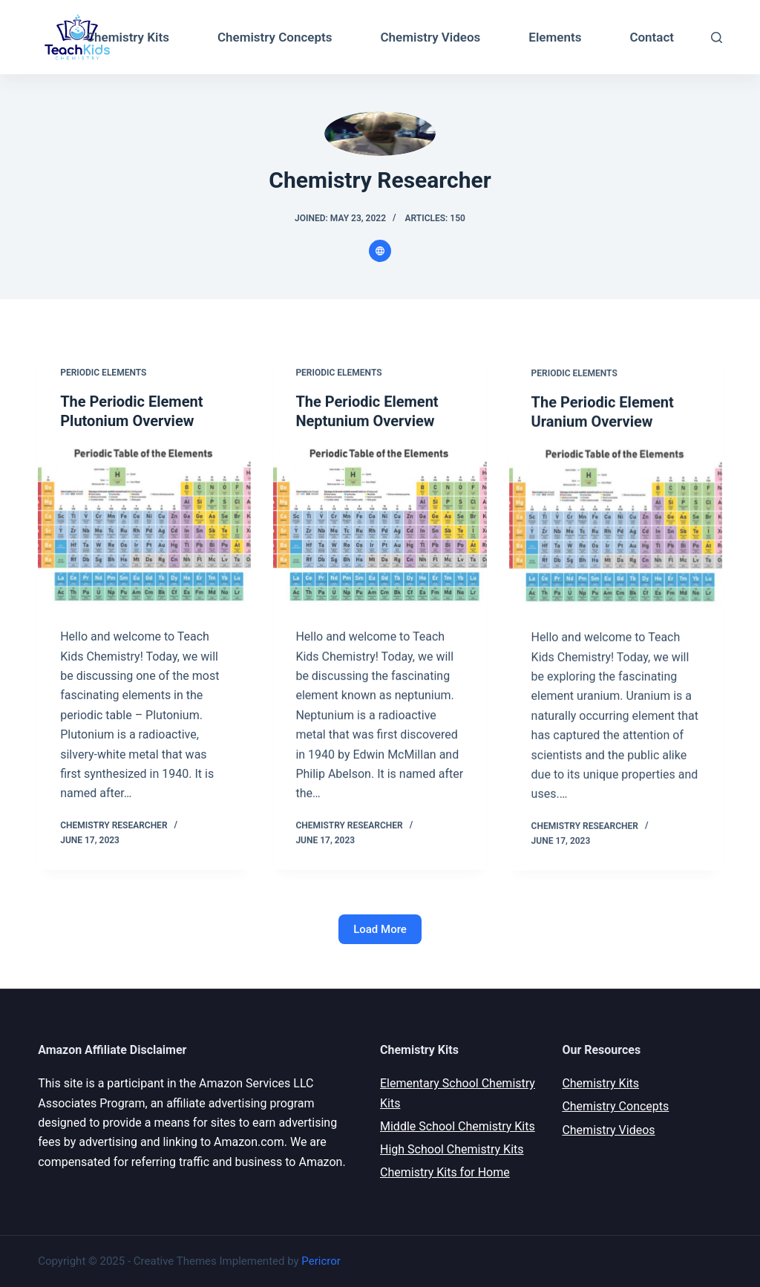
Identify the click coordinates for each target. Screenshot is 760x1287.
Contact (651, 37)
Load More (380, 929)
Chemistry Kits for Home (445, 1172)
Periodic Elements (103, 372)
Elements (554, 37)
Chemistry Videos (431, 37)
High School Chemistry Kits (452, 1149)
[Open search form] (716, 37)
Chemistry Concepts (274, 37)
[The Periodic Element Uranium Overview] (615, 527)
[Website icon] (380, 251)
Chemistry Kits (127, 37)
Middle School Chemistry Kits (457, 1126)
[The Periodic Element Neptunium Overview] (379, 525)
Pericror (320, 1261)
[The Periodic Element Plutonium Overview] (144, 525)
